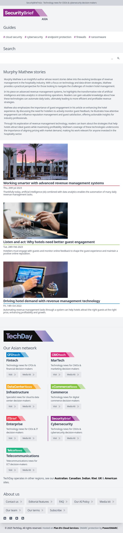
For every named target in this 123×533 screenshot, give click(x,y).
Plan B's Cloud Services (66, 528)
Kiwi (94, 478)
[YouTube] (16, 518)
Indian (86, 478)
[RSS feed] (22, 518)
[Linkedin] (4, 518)
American (111, 478)
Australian (61, 478)
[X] (10, 518)
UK (100, 478)
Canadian (75, 478)
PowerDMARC (110, 528)
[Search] (58, 58)
